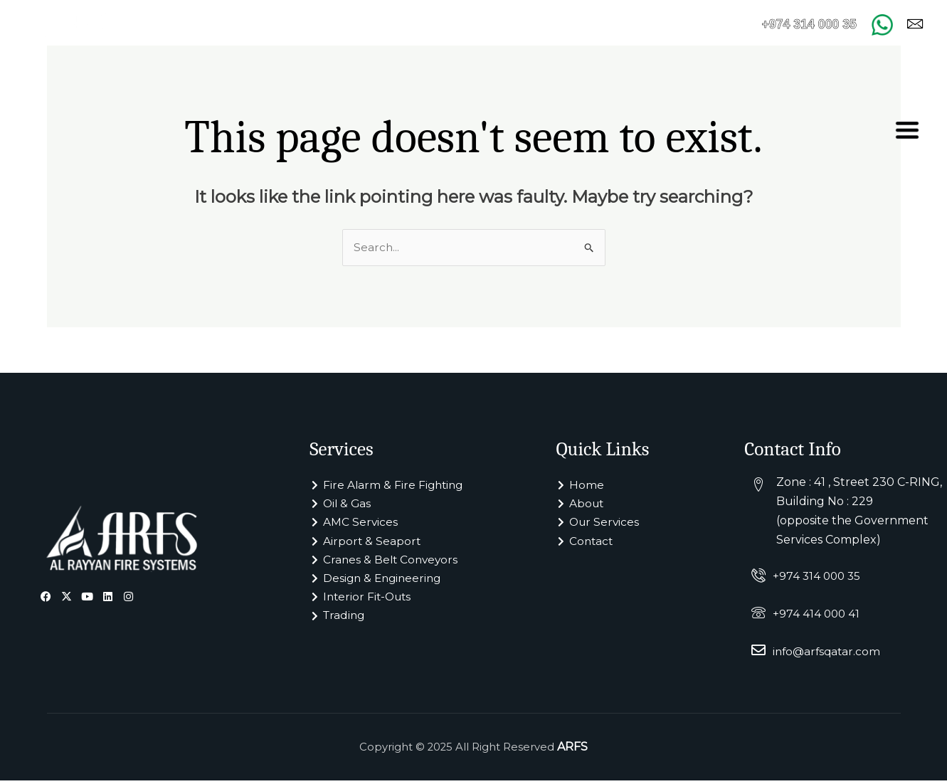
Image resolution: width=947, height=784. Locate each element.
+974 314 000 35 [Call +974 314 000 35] (801, 24)
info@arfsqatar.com (828, 655)
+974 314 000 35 (818, 579)
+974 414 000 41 (817, 617)
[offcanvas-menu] (907, 130)
